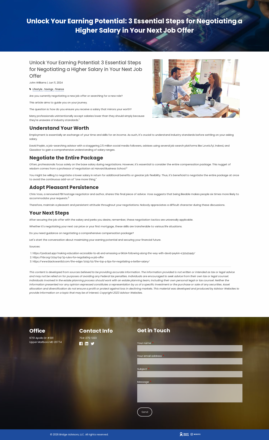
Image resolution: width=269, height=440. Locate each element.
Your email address (162, 356)
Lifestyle (37, 89)
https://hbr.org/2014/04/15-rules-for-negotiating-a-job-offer (68, 257)
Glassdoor (35, 149)
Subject (155, 369)
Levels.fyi (208, 145)
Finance (59, 89)
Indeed (219, 145)
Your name (157, 343)
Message (156, 382)
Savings (48, 89)
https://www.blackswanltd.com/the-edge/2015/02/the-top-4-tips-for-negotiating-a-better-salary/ (91, 261)
